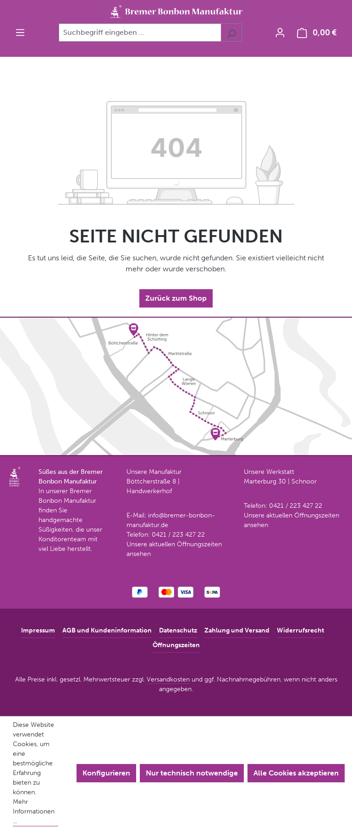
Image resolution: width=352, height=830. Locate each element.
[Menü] (20, 32)
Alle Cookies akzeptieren (296, 773)
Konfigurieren (106, 773)
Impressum (38, 630)
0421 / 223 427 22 (178, 535)
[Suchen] (231, 32)
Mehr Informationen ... (34, 811)
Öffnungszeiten (176, 645)
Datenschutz (178, 630)
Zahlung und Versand (237, 630)
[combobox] (140, 32)
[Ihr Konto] (280, 32)
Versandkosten (168, 679)
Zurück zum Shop (176, 298)
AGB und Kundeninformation (107, 630)
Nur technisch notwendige (192, 773)
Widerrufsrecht (300, 630)
